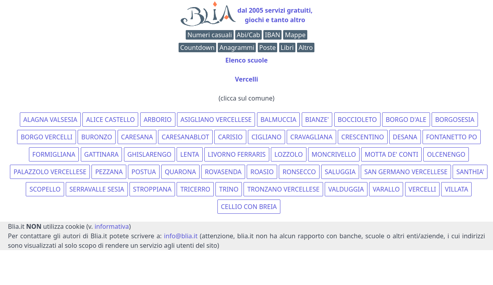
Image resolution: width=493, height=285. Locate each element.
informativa (112, 226)
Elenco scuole (246, 60)
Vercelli (246, 79)
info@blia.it (181, 236)
